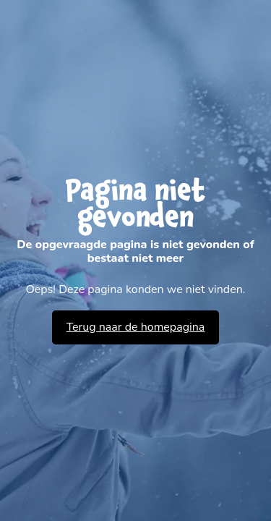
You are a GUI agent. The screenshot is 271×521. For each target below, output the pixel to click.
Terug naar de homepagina (135, 327)
